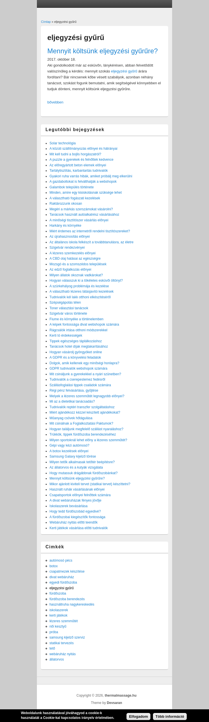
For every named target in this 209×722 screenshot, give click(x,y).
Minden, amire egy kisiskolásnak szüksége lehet (86, 193)
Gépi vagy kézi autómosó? (69, 445)
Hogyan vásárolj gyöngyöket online (76, 352)
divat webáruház (61, 577)
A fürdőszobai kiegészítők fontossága (77, 517)
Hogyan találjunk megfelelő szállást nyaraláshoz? (86, 429)
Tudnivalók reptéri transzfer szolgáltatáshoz (82, 407)
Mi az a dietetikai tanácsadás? (72, 401)
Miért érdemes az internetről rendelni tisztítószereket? (90, 231)
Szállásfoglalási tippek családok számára (80, 385)
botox (53, 566)
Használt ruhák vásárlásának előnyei (77, 489)
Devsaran (114, 703)
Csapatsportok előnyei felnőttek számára (80, 495)
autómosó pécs (60, 560)
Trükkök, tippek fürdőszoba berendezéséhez (83, 434)
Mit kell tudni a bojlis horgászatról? (75, 154)
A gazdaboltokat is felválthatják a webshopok (83, 182)
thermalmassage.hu (121, 695)
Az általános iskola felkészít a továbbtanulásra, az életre (92, 242)
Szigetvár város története (68, 313)
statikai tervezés (61, 643)
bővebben (55, 102)
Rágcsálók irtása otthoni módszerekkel (78, 330)
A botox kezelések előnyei (69, 451)
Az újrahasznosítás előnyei (70, 237)
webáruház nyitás (62, 654)
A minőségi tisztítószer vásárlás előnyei (79, 220)
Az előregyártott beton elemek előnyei (78, 165)
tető (52, 648)
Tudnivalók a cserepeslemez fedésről (77, 379)
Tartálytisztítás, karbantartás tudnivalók (79, 171)
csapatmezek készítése (67, 571)
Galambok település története (72, 187)
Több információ (169, 718)
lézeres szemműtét (63, 621)
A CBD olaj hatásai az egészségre (75, 258)
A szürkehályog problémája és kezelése (79, 286)
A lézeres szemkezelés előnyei (72, 253)
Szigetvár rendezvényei (67, 248)
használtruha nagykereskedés (71, 604)
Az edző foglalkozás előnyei (70, 269)
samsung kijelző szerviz (67, 637)
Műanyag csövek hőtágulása (71, 418)
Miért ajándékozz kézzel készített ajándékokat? (85, 412)
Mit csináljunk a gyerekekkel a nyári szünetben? (85, 374)
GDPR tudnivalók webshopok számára (78, 368)
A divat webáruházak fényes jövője (75, 500)
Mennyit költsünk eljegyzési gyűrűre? (102, 51)
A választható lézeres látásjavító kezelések (82, 291)
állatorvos (56, 659)
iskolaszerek (58, 610)
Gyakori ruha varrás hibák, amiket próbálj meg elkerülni (91, 176)
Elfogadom (138, 718)
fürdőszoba (57, 593)
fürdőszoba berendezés (67, 599)
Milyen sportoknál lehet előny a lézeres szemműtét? (88, 440)
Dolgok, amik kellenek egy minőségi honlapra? (84, 363)
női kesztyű (57, 626)
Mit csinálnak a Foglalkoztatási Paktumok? (81, 423)
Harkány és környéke (65, 226)
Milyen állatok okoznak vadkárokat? (76, 275)
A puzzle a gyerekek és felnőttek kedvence (82, 160)
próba (53, 632)
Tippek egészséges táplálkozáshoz (76, 341)
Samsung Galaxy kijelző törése (73, 456)
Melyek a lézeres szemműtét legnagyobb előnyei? (87, 396)
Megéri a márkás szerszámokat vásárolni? (81, 209)
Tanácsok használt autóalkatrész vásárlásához (84, 215)
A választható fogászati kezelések (75, 198)
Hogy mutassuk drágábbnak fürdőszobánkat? (83, 473)
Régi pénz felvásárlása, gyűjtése (74, 390)
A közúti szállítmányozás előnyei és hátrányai (83, 149)
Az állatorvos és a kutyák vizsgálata (76, 467)
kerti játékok (58, 615)
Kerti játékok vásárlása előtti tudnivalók (79, 528)
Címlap (46, 21)
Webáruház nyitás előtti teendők (74, 522)
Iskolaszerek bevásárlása (69, 506)
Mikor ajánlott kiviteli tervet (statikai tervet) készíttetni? (90, 484)
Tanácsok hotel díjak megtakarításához (79, 346)
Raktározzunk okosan (66, 204)
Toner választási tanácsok (69, 308)
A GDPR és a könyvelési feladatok (75, 357)
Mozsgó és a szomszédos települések (78, 264)
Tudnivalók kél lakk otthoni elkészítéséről (80, 297)
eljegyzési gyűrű (124, 71)
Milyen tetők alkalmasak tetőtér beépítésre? (82, 462)
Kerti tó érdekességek (66, 335)
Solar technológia (63, 143)
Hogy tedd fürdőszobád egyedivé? (75, 511)
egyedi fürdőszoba (63, 582)
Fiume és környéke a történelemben (76, 319)
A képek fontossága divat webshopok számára (84, 324)
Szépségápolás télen (65, 302)
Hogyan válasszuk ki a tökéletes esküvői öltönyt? (86, 280)
